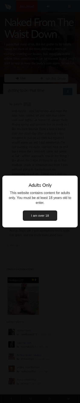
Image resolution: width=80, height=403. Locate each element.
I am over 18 (40, 215)
